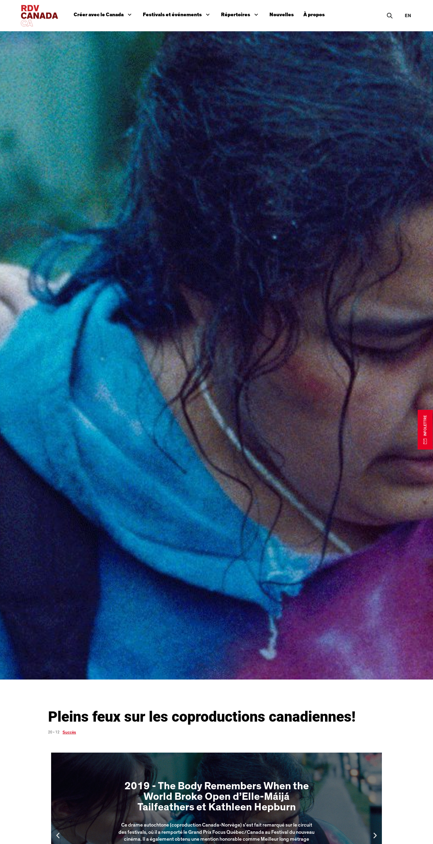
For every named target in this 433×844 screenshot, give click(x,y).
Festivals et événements (177, 14)
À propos (314, 14)
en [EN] (408, 15)
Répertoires (241, 14)
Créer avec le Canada (103, 14)
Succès (69, 732)
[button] (58, 835)
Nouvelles (281, 14)
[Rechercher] (390, 15)
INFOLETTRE (425, 429)
